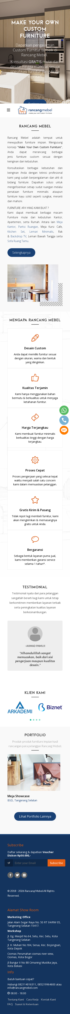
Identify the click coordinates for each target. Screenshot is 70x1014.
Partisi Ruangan (28, 226)
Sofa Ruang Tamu (17, 241)
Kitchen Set (16, 231)
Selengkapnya (21, 252)
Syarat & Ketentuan (26, 1004)
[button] (30, 720)
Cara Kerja (32, 999)
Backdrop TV (19, 236)
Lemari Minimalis (41, 231)
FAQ (10, 1004)
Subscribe (56, 863)
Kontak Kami (48, 999)
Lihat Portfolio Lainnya (35, 816)
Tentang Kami (15, 999)
